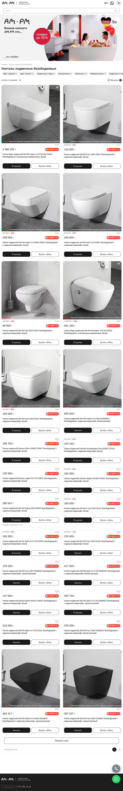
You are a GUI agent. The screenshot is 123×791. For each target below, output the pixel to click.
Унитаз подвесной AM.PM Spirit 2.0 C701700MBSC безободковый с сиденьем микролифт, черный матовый (91, 602)
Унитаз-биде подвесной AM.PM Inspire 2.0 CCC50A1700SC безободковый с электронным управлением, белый (27, 155)
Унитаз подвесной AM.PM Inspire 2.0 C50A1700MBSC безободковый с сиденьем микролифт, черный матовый (26, 719)
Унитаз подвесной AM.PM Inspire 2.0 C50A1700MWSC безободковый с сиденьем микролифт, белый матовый (87, 420)
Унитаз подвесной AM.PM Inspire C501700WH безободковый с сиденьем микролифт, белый (29, 509)
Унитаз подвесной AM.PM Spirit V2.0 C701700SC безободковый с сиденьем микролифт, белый (30, 542)
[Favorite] (57, 87)
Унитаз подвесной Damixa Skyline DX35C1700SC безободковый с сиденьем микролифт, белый (91, 479)
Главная (4, 64)
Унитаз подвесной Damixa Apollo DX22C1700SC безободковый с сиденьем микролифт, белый (30, 602)
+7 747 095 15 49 (23, 787)
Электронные (65, 74)
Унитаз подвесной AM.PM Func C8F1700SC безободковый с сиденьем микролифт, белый (89, 155)
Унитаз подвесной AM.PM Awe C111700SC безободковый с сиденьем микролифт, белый (89, 243)
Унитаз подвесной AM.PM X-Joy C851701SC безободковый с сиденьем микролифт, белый (89, 509)
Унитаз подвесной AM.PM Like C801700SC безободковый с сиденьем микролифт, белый (28, 332)
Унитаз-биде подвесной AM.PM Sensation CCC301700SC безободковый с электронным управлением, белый (88, 332)
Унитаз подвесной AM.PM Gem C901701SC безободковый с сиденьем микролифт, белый (28, 420)
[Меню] (119, 3)
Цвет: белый (27, 74)
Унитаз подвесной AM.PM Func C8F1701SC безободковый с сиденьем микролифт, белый (89, 542)
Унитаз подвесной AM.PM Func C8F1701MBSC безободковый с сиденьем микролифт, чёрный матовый (91, 719)
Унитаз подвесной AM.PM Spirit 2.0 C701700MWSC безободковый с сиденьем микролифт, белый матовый (92, 572)
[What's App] (112, 3)
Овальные (81, 74)
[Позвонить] (116, 768)
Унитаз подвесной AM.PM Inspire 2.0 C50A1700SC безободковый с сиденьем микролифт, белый (30, 243)
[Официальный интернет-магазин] (61, 779)
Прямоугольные (98, 74)
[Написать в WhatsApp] (116, 779)
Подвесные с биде (46, 74)
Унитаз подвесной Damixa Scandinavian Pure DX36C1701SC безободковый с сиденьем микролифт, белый (89, 450)
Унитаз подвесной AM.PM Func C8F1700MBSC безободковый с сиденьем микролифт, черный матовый (29, 572)
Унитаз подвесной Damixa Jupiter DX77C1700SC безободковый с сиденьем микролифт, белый (30, 479)
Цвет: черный (10, 74)
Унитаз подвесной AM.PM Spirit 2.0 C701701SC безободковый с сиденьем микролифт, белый (29, 631)
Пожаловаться (8, 786)
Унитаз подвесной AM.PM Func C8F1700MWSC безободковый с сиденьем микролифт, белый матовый (91, 631)
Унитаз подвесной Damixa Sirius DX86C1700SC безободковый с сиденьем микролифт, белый (30, 449)
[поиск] (115, 10)
